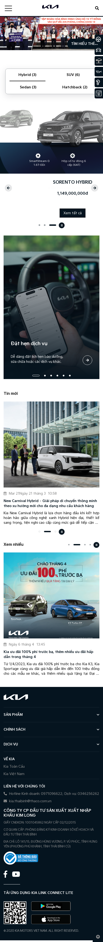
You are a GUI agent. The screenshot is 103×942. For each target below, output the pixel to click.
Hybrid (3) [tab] (27, 75)
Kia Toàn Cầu (14, 767)
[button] (8, 188)
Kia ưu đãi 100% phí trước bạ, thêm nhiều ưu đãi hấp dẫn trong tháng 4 (48, 654)
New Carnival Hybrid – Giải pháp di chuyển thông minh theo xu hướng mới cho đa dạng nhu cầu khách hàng (50, 503)
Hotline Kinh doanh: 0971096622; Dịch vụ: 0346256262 (51, 794)
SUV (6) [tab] (73, 75)
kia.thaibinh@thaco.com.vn (28, 801)
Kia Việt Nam (14, 774)
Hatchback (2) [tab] (74, 87)
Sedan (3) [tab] (28, 87)
